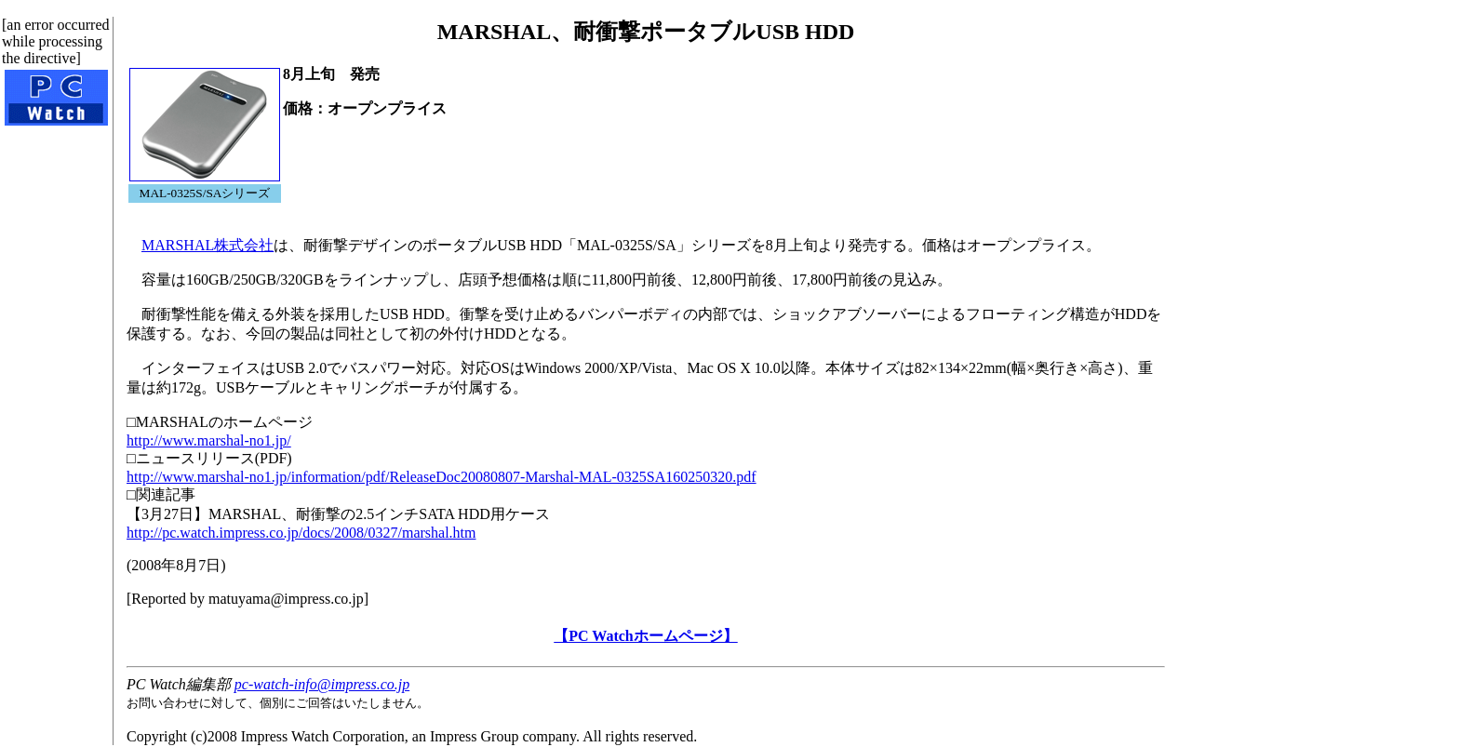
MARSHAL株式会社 (207, 245)
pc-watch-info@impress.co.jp (321, 684)
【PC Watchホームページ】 (645, 636)
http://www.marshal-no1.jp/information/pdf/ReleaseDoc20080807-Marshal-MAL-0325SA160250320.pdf (441, 477)
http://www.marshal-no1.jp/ (209, 440)
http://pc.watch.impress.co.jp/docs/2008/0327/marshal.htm (301, 532)
